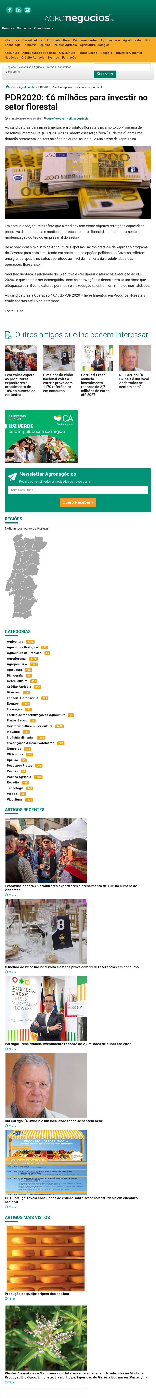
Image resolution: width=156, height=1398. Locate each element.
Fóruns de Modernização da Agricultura (36, 715)
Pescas (12, 771)
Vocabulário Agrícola (31, 67)
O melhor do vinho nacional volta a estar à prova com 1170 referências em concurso (58, 383)
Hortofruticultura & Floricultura (29, 726)
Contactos (24, 28)
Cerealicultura (32, 40)
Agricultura (15, 641)
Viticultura (12, 40)
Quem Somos (43, 28)
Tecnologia (13, 45)
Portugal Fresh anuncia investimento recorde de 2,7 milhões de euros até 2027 (95, 385)
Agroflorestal (132, 40)
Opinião (45, 45)
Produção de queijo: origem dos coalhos (37, 1294)
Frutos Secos (87, 53)
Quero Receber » (78, 502)
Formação (69, 57)
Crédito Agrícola (32, 57)
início (11, 87)
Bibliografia (13, 71)
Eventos (53, 57)
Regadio (106, 53)
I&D (147, 40)
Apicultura (12, 53)
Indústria (30, 45)
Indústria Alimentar (128, 53)
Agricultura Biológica (94, 45)
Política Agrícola (65, 45)
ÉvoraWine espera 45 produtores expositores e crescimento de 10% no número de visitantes (20, 385)
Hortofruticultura (58, 40)
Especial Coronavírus (22, 698)
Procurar (105, 74)
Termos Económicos (59, 67)
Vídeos (12, 794)
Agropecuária (110, 40)
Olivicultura (67, 53)
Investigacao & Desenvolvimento (30, 743)
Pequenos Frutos (85, 40)
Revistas (8, 28)
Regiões (11, 67)
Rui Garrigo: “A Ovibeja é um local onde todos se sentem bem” (134, 381)
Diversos (13, 692)
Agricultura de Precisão (39, 53)
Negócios (11, 57)
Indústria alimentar (20, 737)
